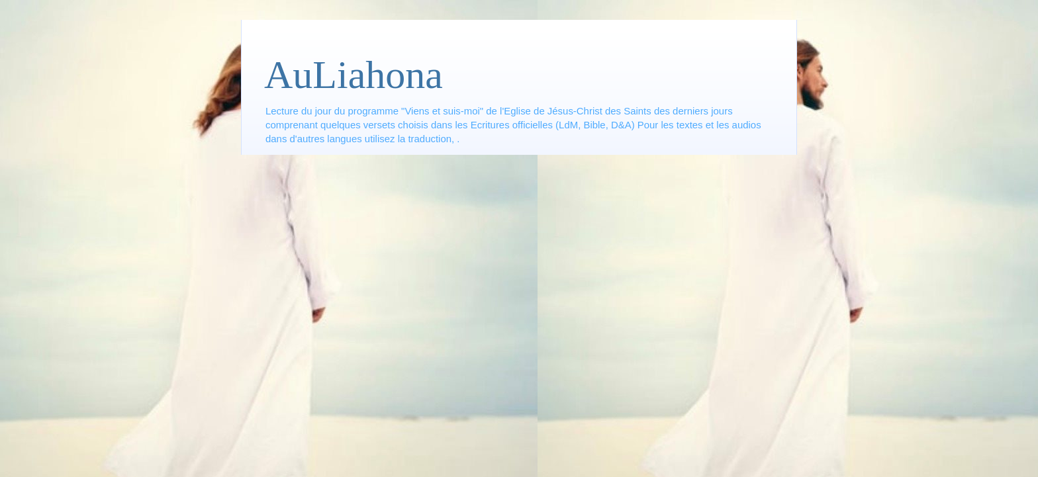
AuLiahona (353, 75)
